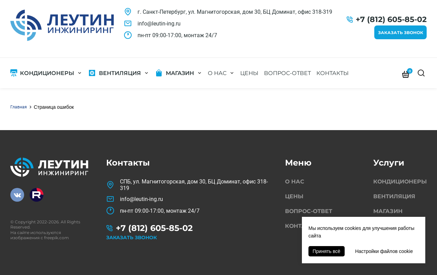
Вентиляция (120, 73)
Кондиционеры (47, 73)
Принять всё (327, 251)
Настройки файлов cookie (384, 251)
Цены (249, 73)
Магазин (180, 73)
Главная (18, 107)
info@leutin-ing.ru (159, 23)
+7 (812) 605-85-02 (391, 19)
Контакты (332, 73)
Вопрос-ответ (287, 73)
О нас (217, 73)
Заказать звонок (400, 32)
